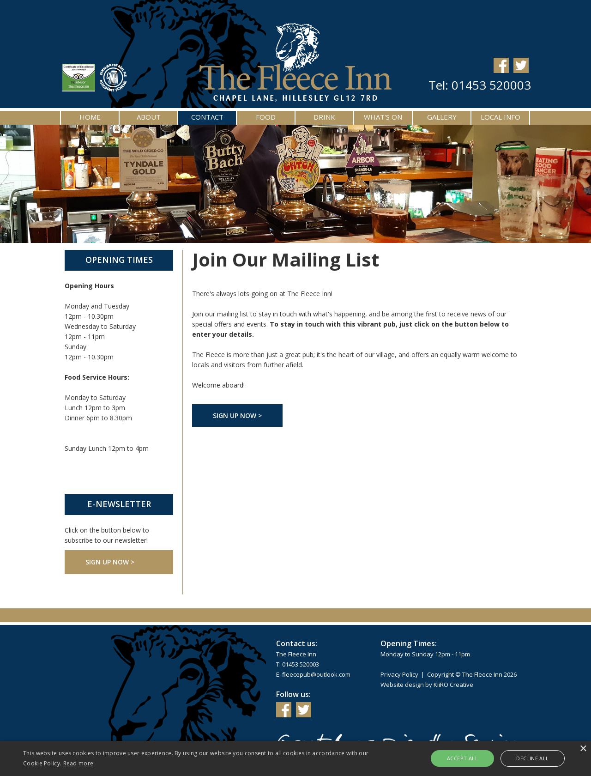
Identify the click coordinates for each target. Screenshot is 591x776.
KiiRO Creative (453, 684)
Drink (324, 116)
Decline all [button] (532, 758)
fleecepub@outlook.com (316, 674)
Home (90, 116)
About (149, 116)
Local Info (500, 116)
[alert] (295, 758)
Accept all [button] (462, 758)
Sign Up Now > (109, 562)
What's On (383, 116)
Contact (207, 116)
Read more (78, 763)
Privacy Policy (399, 674)
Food (266, 116)
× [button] (582, 749)
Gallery (442, 116)
